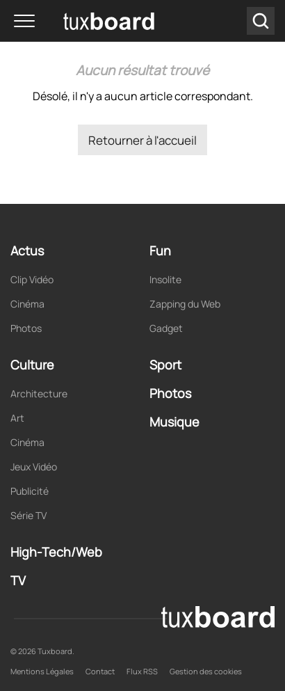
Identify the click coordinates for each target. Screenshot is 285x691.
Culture (32, 364)
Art (17, 417)
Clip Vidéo (32, 279)
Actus (27, 250)
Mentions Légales (42, 671)
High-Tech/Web (56, 551)
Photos (26, 328)
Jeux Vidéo (33, 466)
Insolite (165, 279)
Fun (160, 250)
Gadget (166, 328)
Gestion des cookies (206, 671)
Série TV (28, 515)
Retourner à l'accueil (142, 140)
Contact (100, 671)
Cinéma (27, 303)
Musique (174, 421)
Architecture (38, 393)
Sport (165, 364)
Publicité (29, 491)
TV (18, 580)
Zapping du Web (184, 303)
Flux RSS (142, 671)
